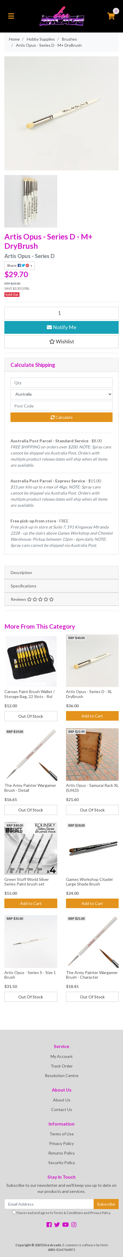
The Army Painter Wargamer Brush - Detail (30, 788)
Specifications (23, 585)
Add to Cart (92, 715)
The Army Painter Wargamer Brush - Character (92, 975)
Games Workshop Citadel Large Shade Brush (89, 882)
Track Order (62, 1065)
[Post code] (61, 406)
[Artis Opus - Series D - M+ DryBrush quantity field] (61, 313)
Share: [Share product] (18, 265)
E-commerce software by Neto (85, 1245)
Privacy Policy (61, 1143)
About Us (61, 1099)
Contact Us (61, 1109)
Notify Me (61, 327)
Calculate (62, 417)
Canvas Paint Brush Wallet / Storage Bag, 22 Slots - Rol (29, 694)
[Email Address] (49, 1204)
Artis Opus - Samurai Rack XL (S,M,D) (92, 788)
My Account (62, 1056)
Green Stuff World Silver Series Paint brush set (26, 882)
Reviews (32, 599)
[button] (61, 341)
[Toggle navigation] (11, 16)
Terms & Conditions (68, 1213)
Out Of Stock (30, 716)
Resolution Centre (62, 1075)
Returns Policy (61, 1152)
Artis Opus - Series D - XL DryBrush (89, 694)
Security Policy (61, 1162)
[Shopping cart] (111, 16)
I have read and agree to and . (61, 1212)
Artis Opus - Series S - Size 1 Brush (30, 975)
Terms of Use (61, 1133)
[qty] (61, 383)
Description (21, 572)
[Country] (61, 394)
